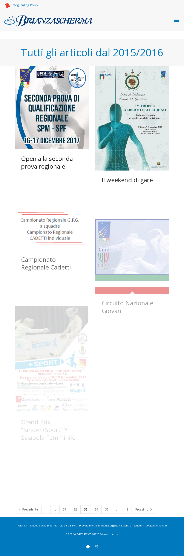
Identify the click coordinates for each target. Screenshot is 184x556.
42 (126, 509)
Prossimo (143, 509)
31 (64, 509)
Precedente (28, 509)
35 (107, 509)
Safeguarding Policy (21, 5)
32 (75, 509)
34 (96, 509)
